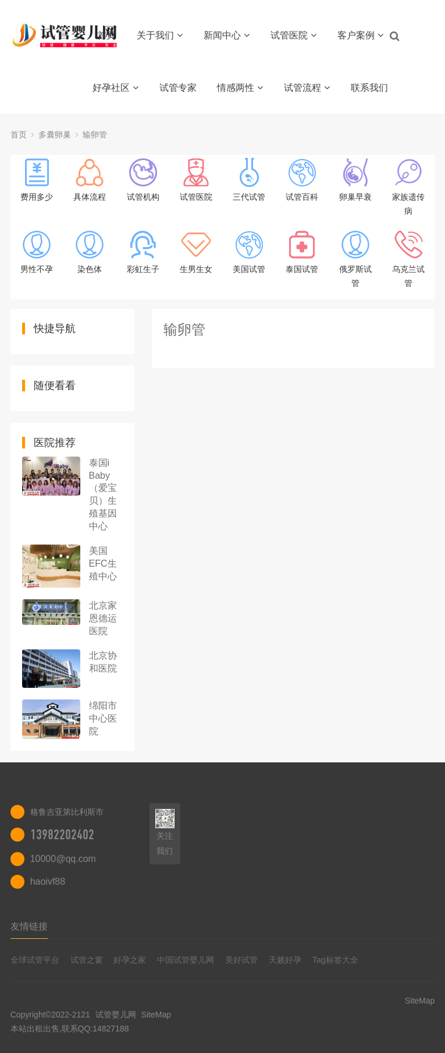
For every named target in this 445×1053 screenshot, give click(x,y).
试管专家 (178, 88)
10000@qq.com (63, 859)
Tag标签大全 (335, 959)
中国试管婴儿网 (185, 959)
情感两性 (240, 88)
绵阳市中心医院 (103, 718)
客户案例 (360, 35)
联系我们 (369, 88)
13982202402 (62, 834)
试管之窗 (86, 959)
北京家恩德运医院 (103, 618)
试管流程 (307, 88)
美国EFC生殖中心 (103, 563)
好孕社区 (115, 88)
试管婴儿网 (115, 1014)
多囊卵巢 (54, 134)
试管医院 (293, 35)
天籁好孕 (285, 959)
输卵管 (95, 134)
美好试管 (241, 959)
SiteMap (156, 1014)
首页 (106, 35)
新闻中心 (227, 35)
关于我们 (160, 35)
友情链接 (29, 926)
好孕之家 (129, 959)
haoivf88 (48, 881)
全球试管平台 (34, 959)
